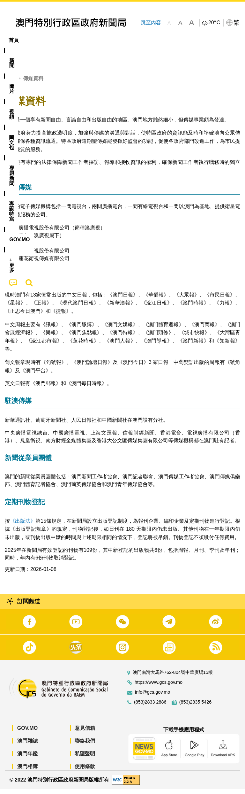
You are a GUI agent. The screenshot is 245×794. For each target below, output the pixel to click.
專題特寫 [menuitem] (170, 40)
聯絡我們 (85, 746)
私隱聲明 (85, 758)
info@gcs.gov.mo (152, 697)
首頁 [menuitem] (14, 40)
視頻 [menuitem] (82, 40)
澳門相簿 (27, 771)
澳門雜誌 (27, 746)
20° (214, 22)
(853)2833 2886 (150, 707)
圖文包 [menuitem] (107, 40)
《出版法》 (22, 525)
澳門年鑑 (27, 758)
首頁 (10, 83)
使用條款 (85, 771)
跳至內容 (150, 22)
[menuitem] (35, 40)
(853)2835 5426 (195, 707)
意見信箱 (85, 733)
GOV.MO (27, 733)
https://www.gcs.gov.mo (158, 687)
